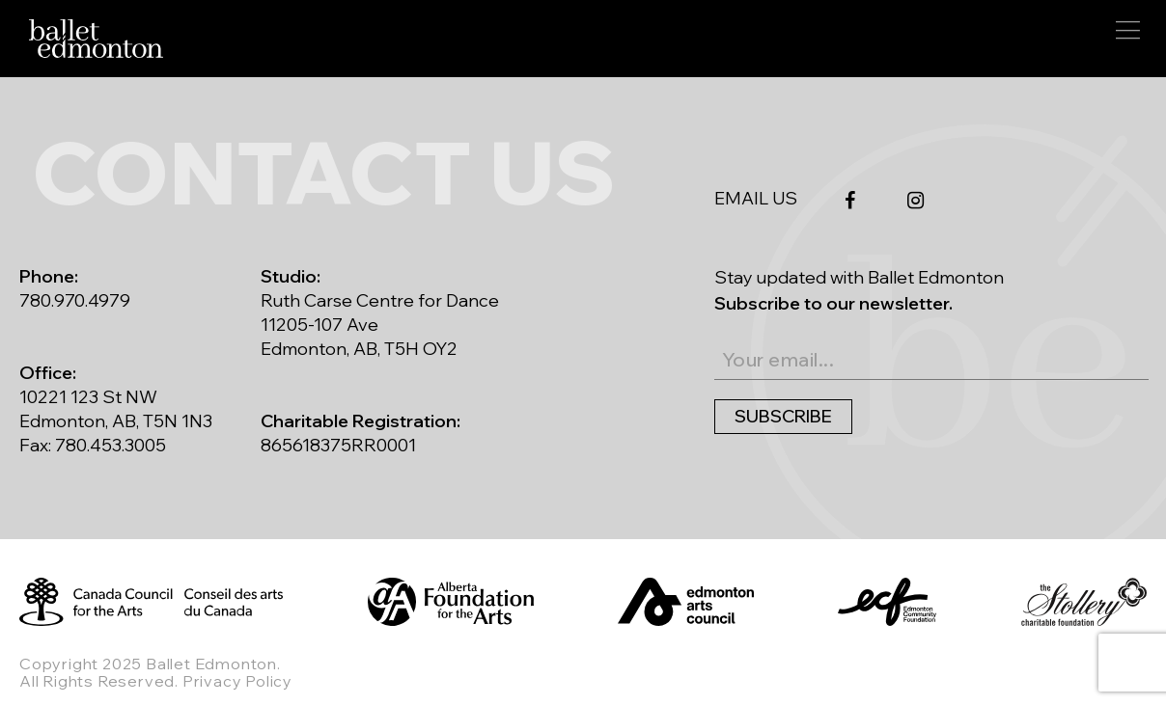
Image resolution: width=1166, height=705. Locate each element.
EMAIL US (755, 199)
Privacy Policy (237, 681)
